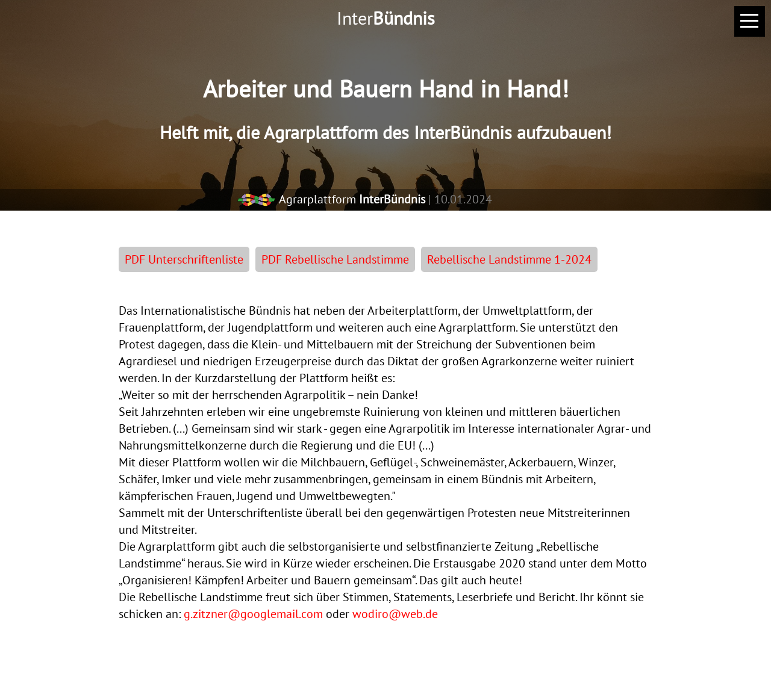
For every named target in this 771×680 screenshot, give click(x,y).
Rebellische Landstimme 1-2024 (509, 259)
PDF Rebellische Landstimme (335, 259)
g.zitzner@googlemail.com (253, 614)
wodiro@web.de (395, 614)
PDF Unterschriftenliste (184, 259)
